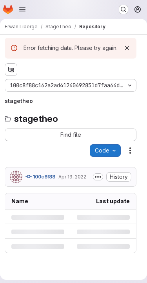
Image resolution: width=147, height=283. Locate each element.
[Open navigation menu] (22, 9)
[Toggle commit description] (98, 176)
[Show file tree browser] (11, 69)
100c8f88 (40, 176)
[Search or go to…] (123, 9)
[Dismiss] (127, 48)
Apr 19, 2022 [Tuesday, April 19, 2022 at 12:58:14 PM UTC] (72, 177)
